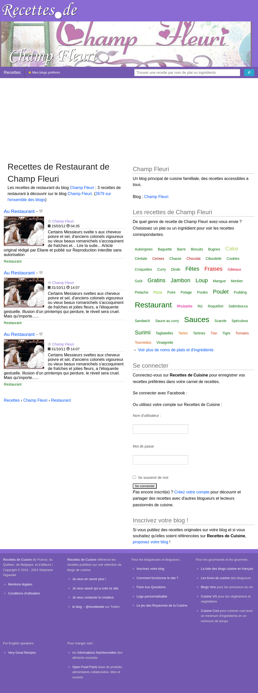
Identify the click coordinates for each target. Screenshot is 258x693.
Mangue (219, 281)
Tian (214, 333)
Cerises (158, 259)
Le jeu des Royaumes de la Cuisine (162, 605)
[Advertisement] (129, 117)
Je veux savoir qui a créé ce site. (95, 588)
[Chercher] (249, 72)
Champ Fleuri (82, 187)
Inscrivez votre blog (150, 569)
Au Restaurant (19, 211)
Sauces (196, 319)
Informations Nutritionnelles (96, 652)
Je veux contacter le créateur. (93, 597)
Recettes (12, 72)
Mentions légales (20, 584)
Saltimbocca (238, 306)
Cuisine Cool (210, 611)
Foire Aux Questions (151, 587)
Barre (181, 249)
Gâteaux (234, 269)
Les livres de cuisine (215, 578)
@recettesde (95, 607)
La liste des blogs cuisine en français (227, 569)
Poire (171, 292)
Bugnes (214, 249)
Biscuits (197, 249)
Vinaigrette (164, 342)
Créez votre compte (192, 492)
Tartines (199, 333)
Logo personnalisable (152, 596)
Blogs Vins (208, 587)
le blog (77, 607)
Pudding (240, 292)
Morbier (237, 281)
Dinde (175, 269)
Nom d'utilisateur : (147, 416)
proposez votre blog (150, 542)
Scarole (220, 321)
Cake (231, 248)
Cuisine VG (209, 596)
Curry (161, 269)
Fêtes (192, 269)
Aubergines (144, 249)
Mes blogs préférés (44, 72)
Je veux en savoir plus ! (89, 579)
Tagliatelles (164, 333)
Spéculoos (240, 321)
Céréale (141, 259)
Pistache (141, 292)
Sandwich (142, 321)
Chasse (175, 259)
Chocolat (193, 259)
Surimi (142, 332)
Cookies (233, 259)
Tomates (242, 333)
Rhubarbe (184, 306)
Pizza (157, 292)
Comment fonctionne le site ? (157, 578)
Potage (186, 292)
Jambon (180, 280)
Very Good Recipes (22, 652)
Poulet (221, 292)
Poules (202, 292)
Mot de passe (143, 446)
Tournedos (143, 342)
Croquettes (143, 269)
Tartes (183, 333)
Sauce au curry (167, 321)
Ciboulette (213, 259)
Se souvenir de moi (153, 478)
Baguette (165, 249)
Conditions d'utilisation (24, 593)
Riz (200, 306)
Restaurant (12, 261)
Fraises (213, 269)
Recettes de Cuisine (17, 559)
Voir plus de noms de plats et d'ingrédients (175, 350)
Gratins (157, 280)
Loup (202, 280)
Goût (138, 281)
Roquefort (215, 306)
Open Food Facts (84, 667)
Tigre (226, 333)
